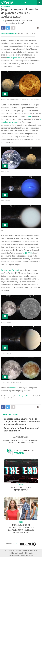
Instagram (22, 395)
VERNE (21, 485)
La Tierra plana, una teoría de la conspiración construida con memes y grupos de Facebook (22, 421)
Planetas (24, 440)
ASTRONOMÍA (5, 7)
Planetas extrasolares (11, 440)
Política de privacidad (16, 553)
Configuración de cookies (17, 555)
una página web (13, 58)
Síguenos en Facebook (21, 2)
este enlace (13, 388)
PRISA (31, 555)
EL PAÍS (28, 544)
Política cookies (28, 553)
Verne (7, 2)
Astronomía (22, 442)
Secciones (39, 2)
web (30, 116)
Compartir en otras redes (13, 28)
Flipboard (29, 395)
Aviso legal (33, 551)
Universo (12, 442)
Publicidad (26, 551)
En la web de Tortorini (10, 270)
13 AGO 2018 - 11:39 (27, 33)
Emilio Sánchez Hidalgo (9, 33)
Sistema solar (34, 440)
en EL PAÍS (27, 253)
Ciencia (31, 442)
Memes (21, 522)
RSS (27, 555)
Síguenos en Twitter (25, 2)
